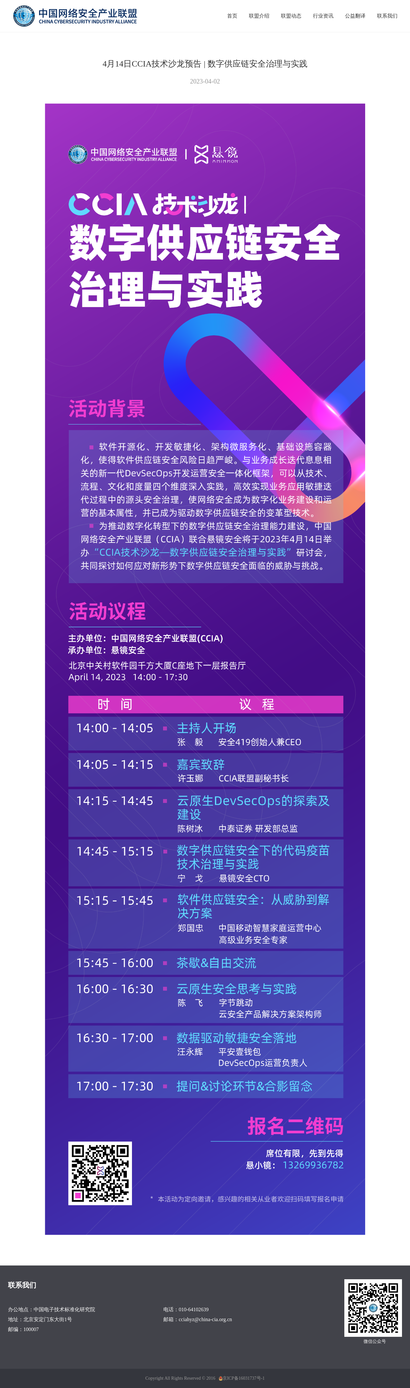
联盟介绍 (259, 16)
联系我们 (387, 16)
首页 (232, 16)
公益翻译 (355, 16)
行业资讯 (323, 16)
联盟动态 (291, 16)
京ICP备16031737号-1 (244, 1378)
